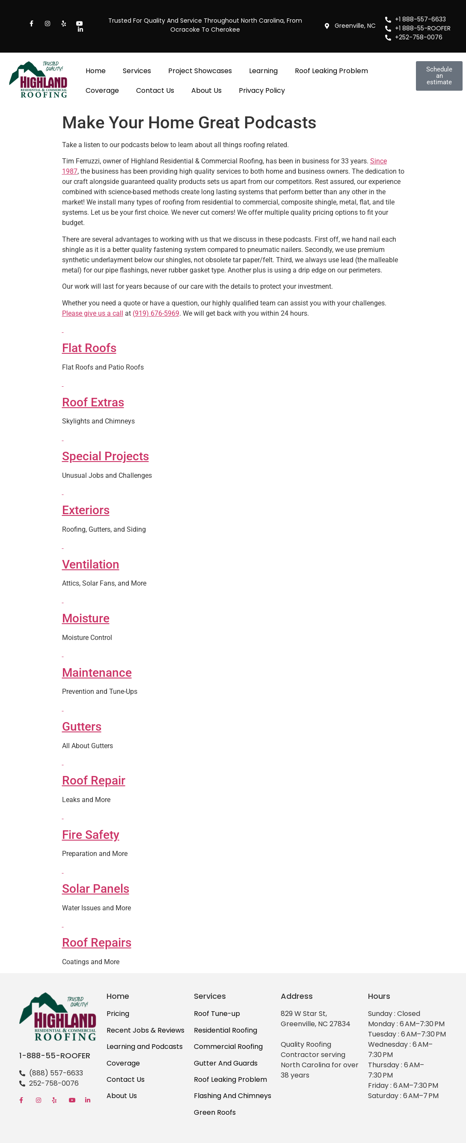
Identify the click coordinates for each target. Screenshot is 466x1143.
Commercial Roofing (228, 1046)
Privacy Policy (262, 90)
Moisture (86, 618)
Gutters (81, 727)
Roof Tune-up (217, 1014)
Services (137, 71)
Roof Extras (93, 402)
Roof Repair (93, 780)
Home (96, 71)
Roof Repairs (96, 943)
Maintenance (97, 673)
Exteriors (86, 510)
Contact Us (155, 90)
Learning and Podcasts (145, 1046)
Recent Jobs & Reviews (145, 1030)
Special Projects (105, 456)
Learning (263, 71)
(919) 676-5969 (156, 313)
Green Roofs (215, 1112)
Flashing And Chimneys (232, 1096)
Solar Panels (95, 889)
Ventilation (90, 564)
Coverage (102, 90)
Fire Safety (90, 835)
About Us (206, 90)
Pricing (118, 1014)
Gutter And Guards (226, 1063)
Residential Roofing (225, 1030)
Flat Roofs (89, 348)
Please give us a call (92, 313)
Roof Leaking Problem (331, 71)
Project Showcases (200, 71)
